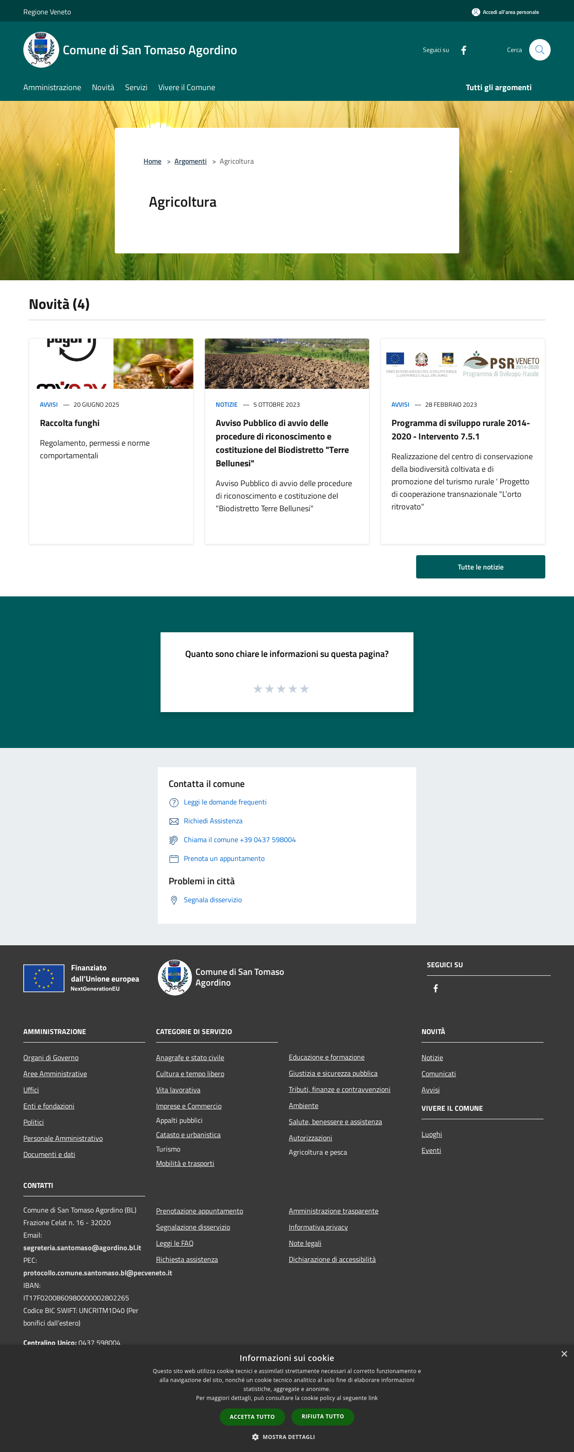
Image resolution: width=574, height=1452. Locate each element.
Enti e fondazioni (48, 1105)
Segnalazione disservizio (193, 1227)
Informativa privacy (318, 1227)
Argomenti (190, 161)
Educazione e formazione (327, 1057)
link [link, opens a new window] (373, 1398)
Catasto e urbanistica (188, 1134)
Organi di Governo (50, 1057)
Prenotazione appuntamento (199, 1210)
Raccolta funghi (70, 423)
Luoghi (432, 1134)
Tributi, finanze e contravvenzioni (340, 1089)
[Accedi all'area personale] (505, 11)
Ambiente (303, 1105)
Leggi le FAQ (175, 1243)
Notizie (227, 404)
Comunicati (439, 1073)
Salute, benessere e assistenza (335, 1121)
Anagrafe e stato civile (190, 1057)
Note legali (305, 1243)
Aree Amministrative (55, 1073)
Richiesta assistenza (187, 1259)
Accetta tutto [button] (252, 1417)
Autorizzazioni (310, 1137)
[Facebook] (460, 49)
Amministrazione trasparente (333, 1210)
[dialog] (287, 1398)
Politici (33, 1122)
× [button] (564, 1354)
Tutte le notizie (481, 566)
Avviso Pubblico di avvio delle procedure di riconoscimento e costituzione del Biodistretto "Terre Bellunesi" (282, 443)
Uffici (31, 1089)
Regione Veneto (47, 11)
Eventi (431, 1150)
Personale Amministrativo (63, 1138)
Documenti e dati (49, 1154)
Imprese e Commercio (189, 1105)
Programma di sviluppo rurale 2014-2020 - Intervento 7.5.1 (460, 429)
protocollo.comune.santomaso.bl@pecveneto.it (97, 1272)
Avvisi (49, 404)
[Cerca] (540, 50)
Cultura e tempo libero (190, 1073)
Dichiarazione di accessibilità (332, 1259)
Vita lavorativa (178, 1089)
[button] (287, 1436)
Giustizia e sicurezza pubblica (333, 1073)
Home (152, 161)
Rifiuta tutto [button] (323, 1416)
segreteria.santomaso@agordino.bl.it (82, 1247)
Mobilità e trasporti (185, 1163)
